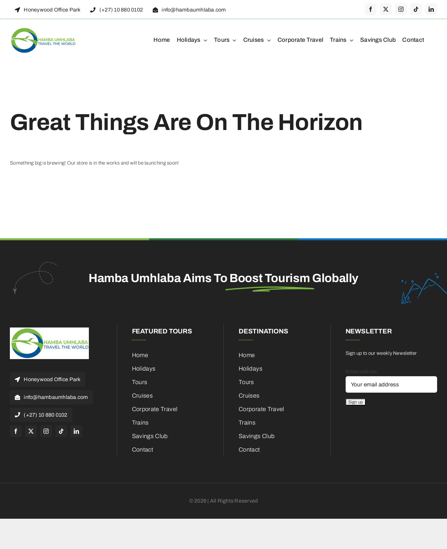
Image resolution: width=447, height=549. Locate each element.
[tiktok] (416, 9)
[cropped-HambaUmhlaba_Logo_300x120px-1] (43, 29)
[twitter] (386, 9)
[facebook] (371, 9)
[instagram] (401, 9)
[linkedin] (431, 9)
